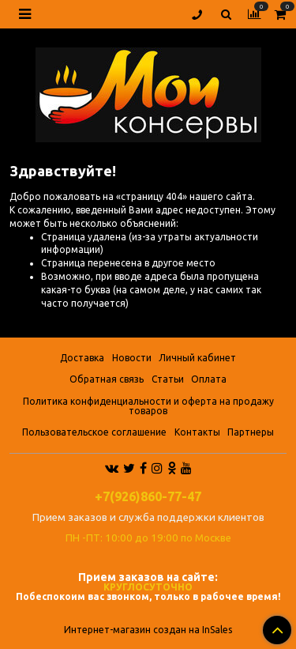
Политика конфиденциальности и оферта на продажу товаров (148, 406)
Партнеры (250, 432)
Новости (132, 358)
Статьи (168, 379)
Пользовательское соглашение (94, 432)
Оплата (209, 379)
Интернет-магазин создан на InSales (148, 630)
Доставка (82, 358)
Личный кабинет (197, 358)
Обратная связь (106, 379)
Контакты (197, 432)
